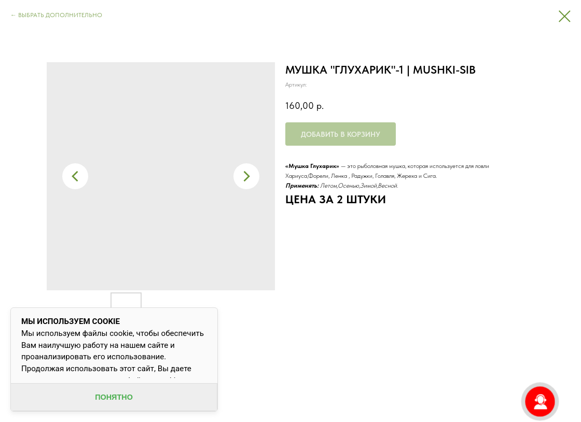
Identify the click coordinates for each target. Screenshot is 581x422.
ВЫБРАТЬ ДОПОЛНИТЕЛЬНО (60, 15)
